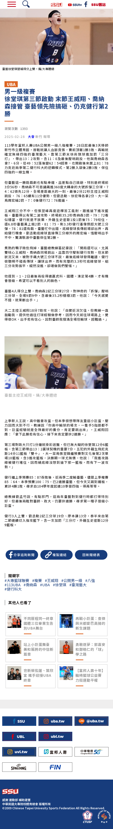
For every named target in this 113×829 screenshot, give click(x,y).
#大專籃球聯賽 (16, 580)
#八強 (90, 580)
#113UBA (12, 585)
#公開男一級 (71, 580)
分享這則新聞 (24, 554)
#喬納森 (30, 585)
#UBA (45, 585)
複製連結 (59, 554)
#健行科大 (13, 589)
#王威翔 (51, 580)
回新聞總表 (91, 554)
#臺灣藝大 (77, 585)
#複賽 (37, 580)
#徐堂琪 (59, 585)
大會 (31, 136)
